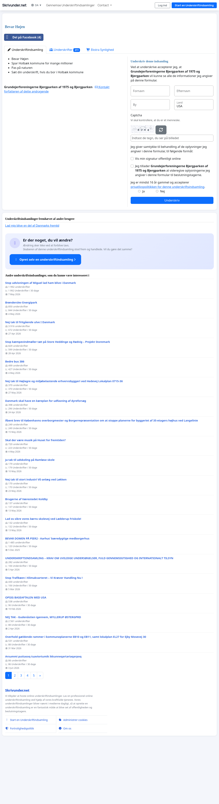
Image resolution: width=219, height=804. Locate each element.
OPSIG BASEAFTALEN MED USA (25, 649)
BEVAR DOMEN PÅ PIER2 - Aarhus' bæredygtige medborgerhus (47, 590)
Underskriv (172, 252)
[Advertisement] (109, 45)
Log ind (162, 5)
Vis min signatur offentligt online (158, 211)
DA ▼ (36, 5)
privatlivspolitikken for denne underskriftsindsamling (168, 239)
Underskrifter (64, 102)
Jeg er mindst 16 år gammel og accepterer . (168, 236)
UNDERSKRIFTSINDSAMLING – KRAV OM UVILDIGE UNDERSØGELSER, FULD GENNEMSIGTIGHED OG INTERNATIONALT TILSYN (89, 610)
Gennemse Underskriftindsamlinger (70, 5)
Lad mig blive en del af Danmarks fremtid (32, 277)
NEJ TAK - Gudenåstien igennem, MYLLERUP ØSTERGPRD (43, 669)
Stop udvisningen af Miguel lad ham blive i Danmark (40, 335)
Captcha (136, 167)
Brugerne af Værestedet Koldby (26, 551)
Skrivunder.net (14, 5)
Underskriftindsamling (25, 102)
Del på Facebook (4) (22, 89)
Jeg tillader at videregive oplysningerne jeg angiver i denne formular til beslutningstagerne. (172, 222)
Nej (162, 243)
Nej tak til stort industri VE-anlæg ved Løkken (36, 531)
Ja (143, 243)
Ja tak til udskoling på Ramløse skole (30, 511)
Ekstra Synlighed (100, 102)
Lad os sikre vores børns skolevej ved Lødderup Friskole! (43, 570)
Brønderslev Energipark (21, 354)
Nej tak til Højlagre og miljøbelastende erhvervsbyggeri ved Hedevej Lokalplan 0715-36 (64, 433)
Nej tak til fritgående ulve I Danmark (30, 374)
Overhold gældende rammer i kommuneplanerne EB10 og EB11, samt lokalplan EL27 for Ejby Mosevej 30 (75, 688)
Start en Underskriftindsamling (194, 5)
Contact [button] (104, 5)
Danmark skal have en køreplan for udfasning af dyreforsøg (45, 452)
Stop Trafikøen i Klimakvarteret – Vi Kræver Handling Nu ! (44, 629)
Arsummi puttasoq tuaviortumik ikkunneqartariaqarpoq (43, 708)
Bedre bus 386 (14, 413)
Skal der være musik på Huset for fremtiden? (35, 492)
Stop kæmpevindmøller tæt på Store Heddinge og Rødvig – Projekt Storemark (57, 394)
